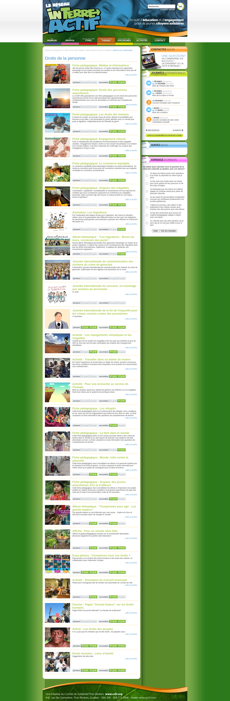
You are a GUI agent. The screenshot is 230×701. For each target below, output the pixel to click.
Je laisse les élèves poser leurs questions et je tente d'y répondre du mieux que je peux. (167, 175)
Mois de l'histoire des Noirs (163, 86)
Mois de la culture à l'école (163, 95)
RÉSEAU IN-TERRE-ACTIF (54, 50)
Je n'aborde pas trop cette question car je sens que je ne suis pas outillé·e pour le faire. (167, 223)
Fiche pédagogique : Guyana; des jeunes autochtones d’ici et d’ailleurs (99, 483)
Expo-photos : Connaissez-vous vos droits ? (101, 555)
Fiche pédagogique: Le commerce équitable (100, 163)
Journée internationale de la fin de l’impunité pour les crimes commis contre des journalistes (104, 312)
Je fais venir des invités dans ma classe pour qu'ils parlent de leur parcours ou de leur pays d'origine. (166, 183)
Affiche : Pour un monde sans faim (95, 531)
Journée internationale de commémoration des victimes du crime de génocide (102, 263)
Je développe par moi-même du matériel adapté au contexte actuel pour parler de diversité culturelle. (166, 191)
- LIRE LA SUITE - (131, 75)
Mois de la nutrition (160, 112)
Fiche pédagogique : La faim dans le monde (100, 433)
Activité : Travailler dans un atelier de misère (101, 359)
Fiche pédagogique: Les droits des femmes (100, 114)
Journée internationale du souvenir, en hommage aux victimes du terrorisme (104, 287)
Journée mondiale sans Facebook (166, 103)
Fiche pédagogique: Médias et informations (100, 65)
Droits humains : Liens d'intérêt (92, 653)
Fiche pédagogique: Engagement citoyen (99, 138)
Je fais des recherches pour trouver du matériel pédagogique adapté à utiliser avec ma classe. (165, 215)
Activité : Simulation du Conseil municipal (99, 580)
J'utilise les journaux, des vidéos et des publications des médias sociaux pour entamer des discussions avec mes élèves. (167, 207)
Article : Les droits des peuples (92, 629)
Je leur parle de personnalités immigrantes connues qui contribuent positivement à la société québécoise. (167, 199)
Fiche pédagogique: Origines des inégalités (100, 187)
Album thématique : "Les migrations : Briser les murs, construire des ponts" (103, 238)
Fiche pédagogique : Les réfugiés (94, 408)
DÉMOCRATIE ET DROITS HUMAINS (99, 50)
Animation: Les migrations (89, 212)
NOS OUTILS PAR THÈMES (74, 50)
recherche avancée (167, 9)
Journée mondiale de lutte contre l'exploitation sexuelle (165, 121)
